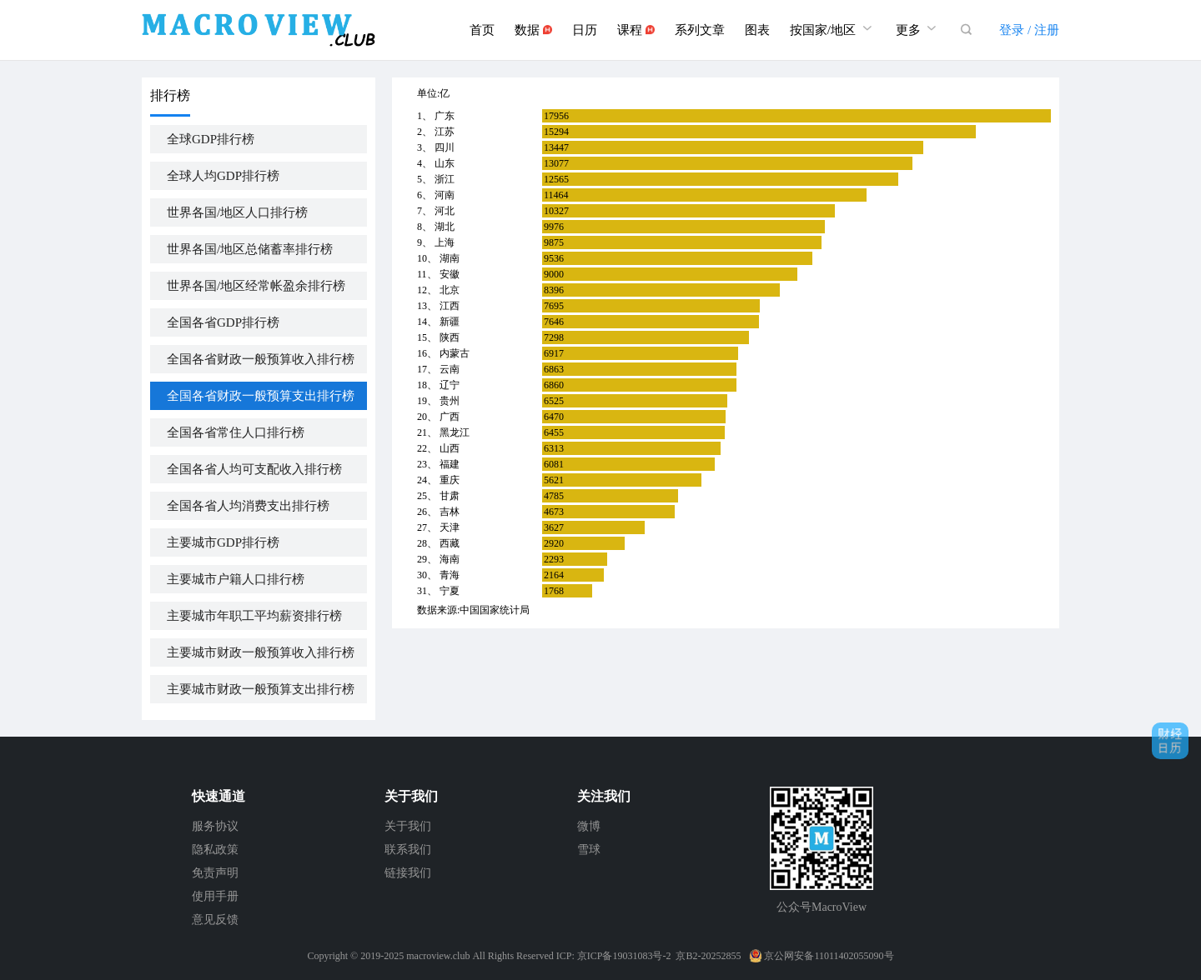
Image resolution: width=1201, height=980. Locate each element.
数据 (533, 30)
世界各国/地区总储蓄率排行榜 (250, 249)
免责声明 (215, 873)
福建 (450, 464)
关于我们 (407, 826)
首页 (482, 30)
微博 (588, 826)
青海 (450, 575)
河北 (445, 211)
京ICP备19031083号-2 (624, 956)
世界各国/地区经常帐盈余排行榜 (256, 285)
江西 (450, 306)
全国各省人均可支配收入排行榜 (254, 469)
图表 (757, 30)
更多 (918, 28)
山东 (445, 163)
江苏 (445, 132)
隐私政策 (215, 849)
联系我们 (407, 849)
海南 (450, 559)
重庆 (450, 480)
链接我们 (407, 873)
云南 (450, 369)
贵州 (450, 401)
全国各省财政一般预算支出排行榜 (260, 395)
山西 (450, 448)
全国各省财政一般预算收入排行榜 (260, 359)
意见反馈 (215, 919)
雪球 (588, 849)
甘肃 (450, 496)
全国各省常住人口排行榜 (235, 432)
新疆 (450, 322)
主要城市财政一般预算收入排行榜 (260, 652)
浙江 (445, 179)
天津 (450, 527)
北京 (450, 290)
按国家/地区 (833, 28)
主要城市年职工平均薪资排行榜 (254, 615)
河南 (445, 195)
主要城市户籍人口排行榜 (235, 579)
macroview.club (438, 956)
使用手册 (215, 896)
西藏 (450, 543)
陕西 (450, 337)
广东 (445, 116)
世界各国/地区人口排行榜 (237, 212)
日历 (584, 30)
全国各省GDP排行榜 (223, 322)
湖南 (450, 258)
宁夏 (450, 591)
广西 (450, 416)
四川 (445, 147)
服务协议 (215, 826)
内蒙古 (455, 353)
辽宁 (450, 385)
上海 (445, 242)
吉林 (450, 512)
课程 (636, 30)
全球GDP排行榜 (210, 139)
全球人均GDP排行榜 (223, 175)
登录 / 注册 (1029, 30)
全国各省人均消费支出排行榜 (248, 505)
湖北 (445, 226)
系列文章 (700, 30)
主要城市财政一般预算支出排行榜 (260, 689)
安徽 (450, 274)
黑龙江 (455, 432)
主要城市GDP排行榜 (223, 542)
